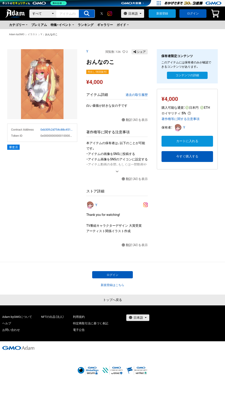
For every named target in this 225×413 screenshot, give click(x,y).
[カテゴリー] (42, 13)
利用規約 (79, 316)
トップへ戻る (112, 300)
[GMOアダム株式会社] (18, 348)
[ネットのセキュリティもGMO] (34, 3)
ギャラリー (105, 24)
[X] (101, 13)
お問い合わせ (11, 330)
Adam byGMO (16, 34)
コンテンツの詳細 (187, 75)
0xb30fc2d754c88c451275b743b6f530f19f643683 (56, 129)
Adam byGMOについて (17, 316)
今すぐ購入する (187, 156)
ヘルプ (6, 323)
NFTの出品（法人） (52, 316)
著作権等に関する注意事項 (180, 119)
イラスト (33, 34)
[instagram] (110, 13)
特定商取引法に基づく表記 (90, 323)
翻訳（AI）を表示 (135, 120)
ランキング (86, 24)
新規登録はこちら (112, 285)
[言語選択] (132, 13)
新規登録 (162, 13)
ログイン (193, 13)
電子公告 (79, 330)
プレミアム (39, 25)
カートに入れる (187, 141)
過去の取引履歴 (137, 95)
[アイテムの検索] (87, 13)
